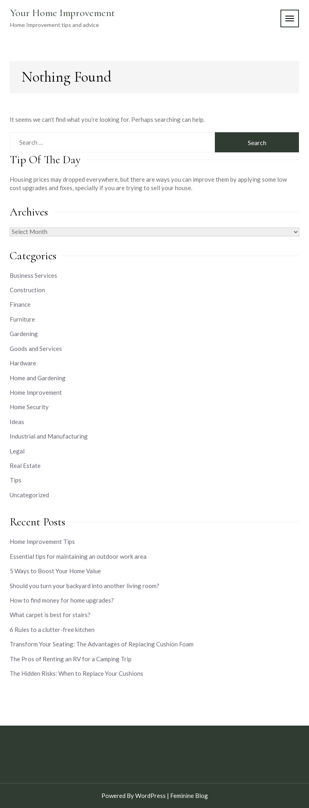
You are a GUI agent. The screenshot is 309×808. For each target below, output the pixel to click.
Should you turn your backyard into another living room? (84, 585)
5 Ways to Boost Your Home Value (55, 570)
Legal (17, 451)
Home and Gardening (38, 377)
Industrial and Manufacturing (49, 436)
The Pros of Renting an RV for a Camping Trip (71, 658)
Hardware (23, 363)
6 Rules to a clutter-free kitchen (52, 629)
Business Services (33, 275)
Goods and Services (36, 348)
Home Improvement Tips (42, 541)
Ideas (17, 421)
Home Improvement (36, 392)
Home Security (29, 406)
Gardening (24, 333)
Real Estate (25, 465)
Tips (15, 480)
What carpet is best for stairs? (50, 614)
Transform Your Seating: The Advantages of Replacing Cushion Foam (102, 644)
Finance (20, 304)
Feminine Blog (189, 795)
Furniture (22, 319)
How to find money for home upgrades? (62, 600)
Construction (27, 289)
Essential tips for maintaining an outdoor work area (78, 556)
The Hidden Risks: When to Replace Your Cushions (76, 673)
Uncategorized (29, 494)
